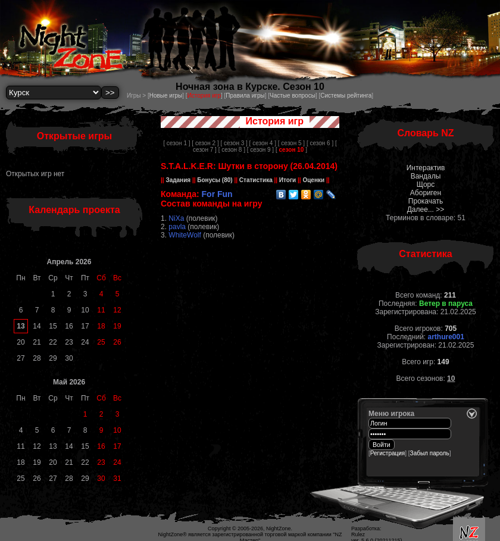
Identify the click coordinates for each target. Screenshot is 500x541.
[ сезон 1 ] (176, 143)
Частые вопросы (292, 95)
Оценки (313, 180)
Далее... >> (426, 209)
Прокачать (425, 201)
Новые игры (166, 95)
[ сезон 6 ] (320, 143)
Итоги (287, 180)
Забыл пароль (429, 453)
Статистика (256, 180)
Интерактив (426, 168)
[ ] (291, 149)
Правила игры (245, 95)
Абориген (425, 193)
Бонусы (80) (214, 180)
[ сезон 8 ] (231, 149)
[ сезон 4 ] (262, 143)
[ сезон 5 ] (291, 143)
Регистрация (387, 453)
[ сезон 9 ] (260, 149)
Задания (178, 180)
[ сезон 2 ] (205, 143)
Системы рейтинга (345, 95)
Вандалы (426, 176)
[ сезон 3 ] (233, 143)
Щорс (426, 184)
